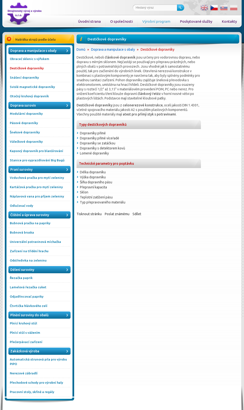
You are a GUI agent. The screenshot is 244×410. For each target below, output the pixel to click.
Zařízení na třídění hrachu (29, 251)
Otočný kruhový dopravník (29, 96)
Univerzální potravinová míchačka (35, 241)
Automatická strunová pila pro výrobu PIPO (38, 362)
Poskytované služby (196, 21)
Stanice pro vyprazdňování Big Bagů (37, 160)
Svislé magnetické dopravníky (32, 86)
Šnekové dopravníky (25, 132)
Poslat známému (117, 214)
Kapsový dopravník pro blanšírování (36, 151)
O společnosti (121, 21)
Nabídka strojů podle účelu (35, 39)
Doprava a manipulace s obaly (113, 49)
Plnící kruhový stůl (23, 323)
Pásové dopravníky (24, 123)
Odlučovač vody (21, 205)
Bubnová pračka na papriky (30, 223)
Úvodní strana (89, 21)
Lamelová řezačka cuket (28, 287)
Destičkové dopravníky (27, 68)
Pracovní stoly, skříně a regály (32, 392)
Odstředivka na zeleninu (28, 260)
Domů (81, 49)
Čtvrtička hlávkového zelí (28, 305)
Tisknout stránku (89, 214)
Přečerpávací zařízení (26, 342)
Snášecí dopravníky (24, 77)
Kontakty (229, 21)
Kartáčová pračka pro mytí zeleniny (36, 187)
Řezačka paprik (21, 277)
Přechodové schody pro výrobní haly (36, 382)
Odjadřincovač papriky (27, 296)
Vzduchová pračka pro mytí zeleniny (37, 177)
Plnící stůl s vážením (25, 332)
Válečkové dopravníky (26, 141)
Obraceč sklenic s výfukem (29, 58)
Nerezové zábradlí (24, 373)
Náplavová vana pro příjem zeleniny (37, 196)
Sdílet (137, 214)
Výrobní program (156, 21)
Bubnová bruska (22, 232)
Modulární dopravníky (26, 113)
